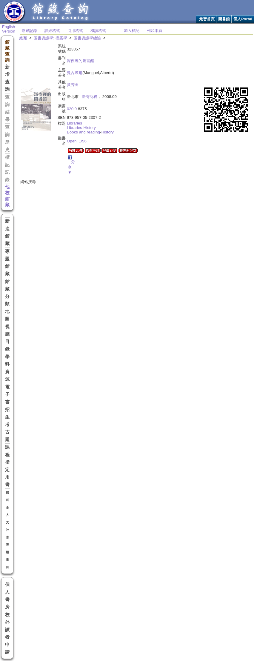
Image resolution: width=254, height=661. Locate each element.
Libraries (74, 123)
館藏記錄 (29, 30)
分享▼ (71, 167)
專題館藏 (7, 262)
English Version (8, 28)
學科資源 (7, 368)
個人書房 (7, 595)
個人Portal (242, 19)
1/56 (83, 141)
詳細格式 (52, 30)
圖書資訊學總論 (87, 38)
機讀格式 (98, 30)
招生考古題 (7, 424)
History (89, 127)
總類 (23, 38)
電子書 (7, 394)
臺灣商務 (89, 96)
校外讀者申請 (7, 633)
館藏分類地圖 (7, 300)
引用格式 (75, 30)
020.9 (72, 109)
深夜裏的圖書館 (80, 61)
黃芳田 (72, 84)
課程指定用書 (7, 466)
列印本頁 (154, 30)
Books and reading (83, 132)
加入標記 (131, 30)
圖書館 (224, 19)
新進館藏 (7, 232)
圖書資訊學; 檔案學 (50, 38)
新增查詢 (7, 78)
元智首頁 (207, 19)
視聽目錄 (7, 337)
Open (72, 141)
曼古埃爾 (74, 72)
